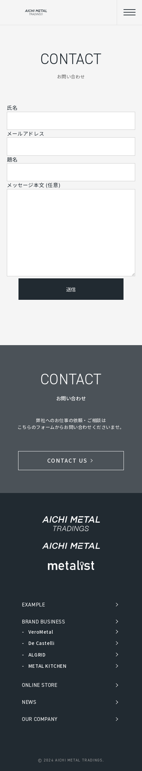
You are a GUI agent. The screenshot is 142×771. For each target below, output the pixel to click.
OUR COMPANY (40, 719)
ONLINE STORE (39, 685)
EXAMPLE (33, 604)
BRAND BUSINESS (43, 621)
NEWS (29, 702)
